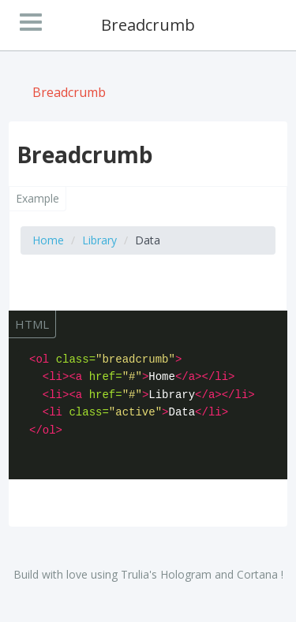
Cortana (257, 574)
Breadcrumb (69, 92)
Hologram (186, 574)
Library (99, 240)
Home (48, 240)
